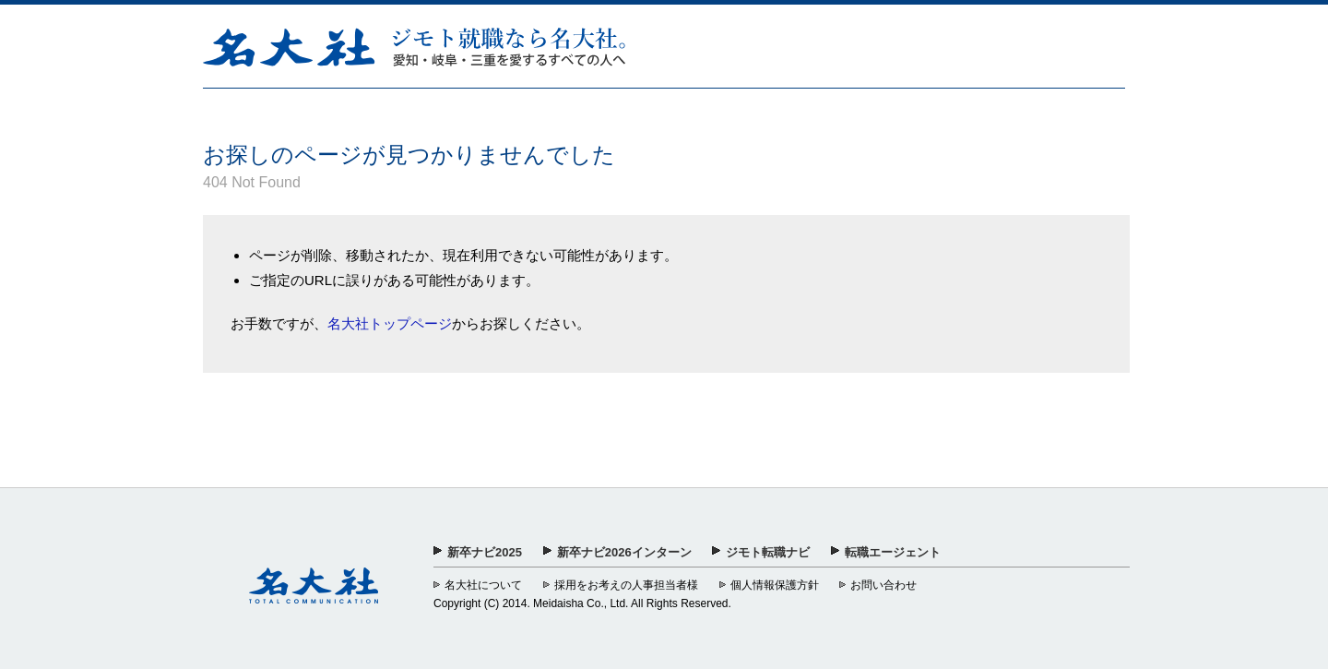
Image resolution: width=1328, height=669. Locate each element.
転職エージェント (893, 552)
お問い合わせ (883, 585)
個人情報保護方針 (774, 585)
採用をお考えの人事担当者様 (626, 585)
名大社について (483, 585)
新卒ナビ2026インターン (624, 552)
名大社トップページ (389, 323)
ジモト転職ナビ (768, 552)
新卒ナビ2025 (484, 552)
